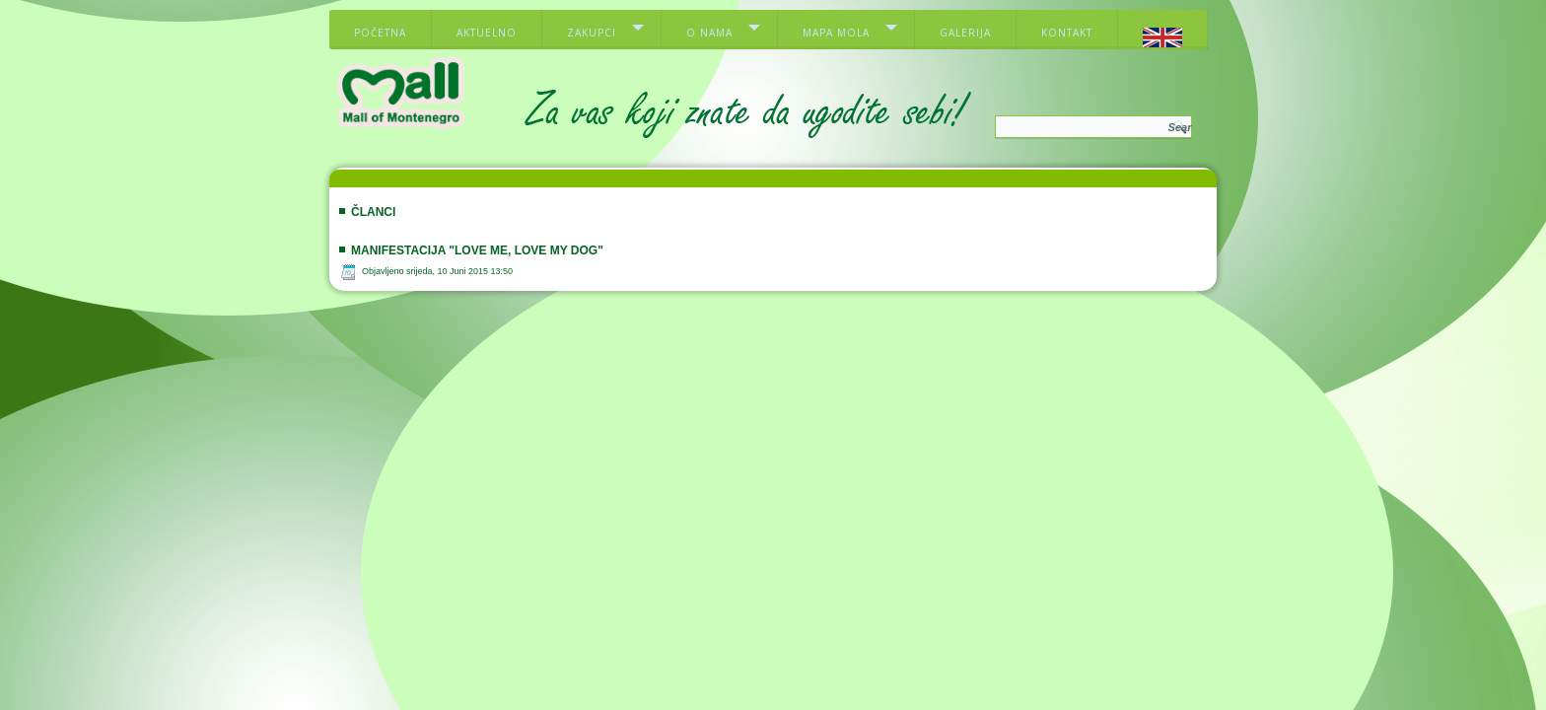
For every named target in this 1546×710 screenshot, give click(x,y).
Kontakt (1066, 32)
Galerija (965, 32)
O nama (709, 32)
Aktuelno (487, 32)
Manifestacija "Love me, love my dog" (477, 250)
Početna (380, 32)
